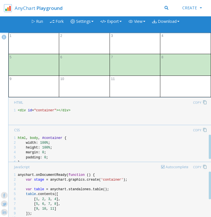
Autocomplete (177, 167)
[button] (137, 25)
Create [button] (192, 7)
